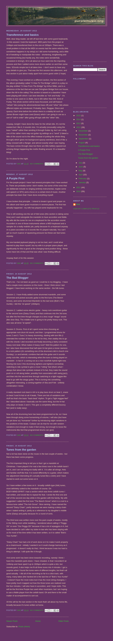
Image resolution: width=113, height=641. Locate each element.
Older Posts (63, 621)
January (82, 182)
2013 (78, 123)
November (83, 135)
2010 (78, 191)
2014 (78, 119)
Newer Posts (12, 621)
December (83, 131)
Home (38, 621)
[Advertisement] (88, 43)
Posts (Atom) (24, 626)
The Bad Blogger (17, 277)
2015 (78, 115)
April (81, 174)
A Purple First (15, 178)
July (81, 163)
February (83, 178)
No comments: (37, 164)
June (81, 167)
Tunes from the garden (21, 449)
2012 (78, 127)
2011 (78, 187)
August (82, 142)
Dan (78, 204)
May (81, 170)
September (84, 139)
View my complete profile (86, 209)
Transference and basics (22, 34)
